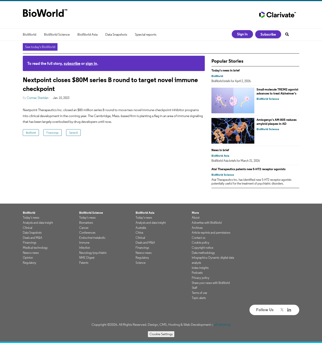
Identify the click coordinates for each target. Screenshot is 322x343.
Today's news (31, 218)
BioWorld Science (57, 34)
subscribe (72, 63)
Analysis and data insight (38, 223)
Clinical (27, 228)
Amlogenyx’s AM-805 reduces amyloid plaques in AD (277, 122)
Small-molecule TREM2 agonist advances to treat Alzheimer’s (277, 91)
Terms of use (199, 293)
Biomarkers (86, 223)
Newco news (31, 253)
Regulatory (29, 263)
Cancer (83, 228)
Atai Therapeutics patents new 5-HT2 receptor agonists (248, 169)
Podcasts (197, 273)
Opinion (28, 258)
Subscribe (268, 34)
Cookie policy (200, 243)
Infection (84, 248)
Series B (73, 132)
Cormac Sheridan (37, 98)
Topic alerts (199, 298)
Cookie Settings (161, 334)
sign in (91, 63)
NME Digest (86, 258)
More (195, 213)
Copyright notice (202, 248)
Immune (84, 243)
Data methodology (203, 253)
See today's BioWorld (40, 47)
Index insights (200, 268)
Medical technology (35, 248)
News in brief (220, 150)
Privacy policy (200, 278)
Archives (197, 228)
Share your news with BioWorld (211, 283)
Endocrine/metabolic (92, 238)
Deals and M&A (32, 238)
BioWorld (29, 34)
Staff (194, 288)
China (139, 233)
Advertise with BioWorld (207, 223)
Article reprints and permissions (211, 233)
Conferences (87, 233)
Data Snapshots (116, 34)
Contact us (198, 238)
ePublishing (222, 324)
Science (141, 263)
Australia (141, 228)
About (195, 218)
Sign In (242, 34)
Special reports (145, 34)
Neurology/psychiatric (93, 253)
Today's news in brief (225, 70)
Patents (83, 263)
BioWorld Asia (87, 34)
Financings (52, 132)
